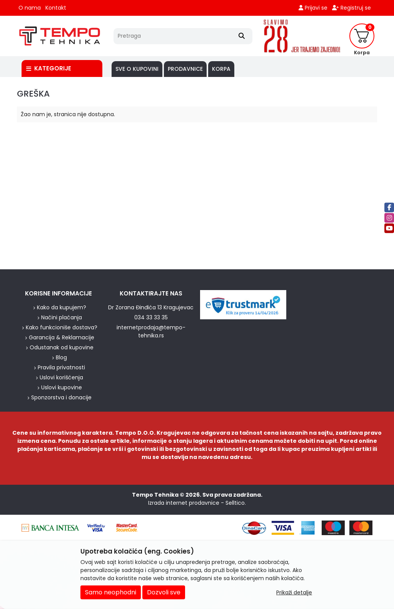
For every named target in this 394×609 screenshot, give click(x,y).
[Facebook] (389, 207)
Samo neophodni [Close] (110, 592)
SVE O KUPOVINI (137, 69)
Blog (61, 357)
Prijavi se (313, 8)
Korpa (221, 69)
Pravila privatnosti (61, 367)
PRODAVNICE (185, 69)
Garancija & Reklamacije (61, 337)
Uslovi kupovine (61, 387)
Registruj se (351, 8)
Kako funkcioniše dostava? (61, 327)
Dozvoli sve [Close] (163, 592)
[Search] (241, 36)
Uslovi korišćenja (61, 377)
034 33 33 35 (151, 317)
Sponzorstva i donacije (61, 397)
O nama (29, 8)
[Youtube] (389, 228)
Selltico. (235, 503)
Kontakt (55, 8)
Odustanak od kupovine (61, 347)
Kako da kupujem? (61, 307)
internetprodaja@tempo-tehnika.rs (151, 331)
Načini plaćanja (61, 317)
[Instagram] (389, 218)
